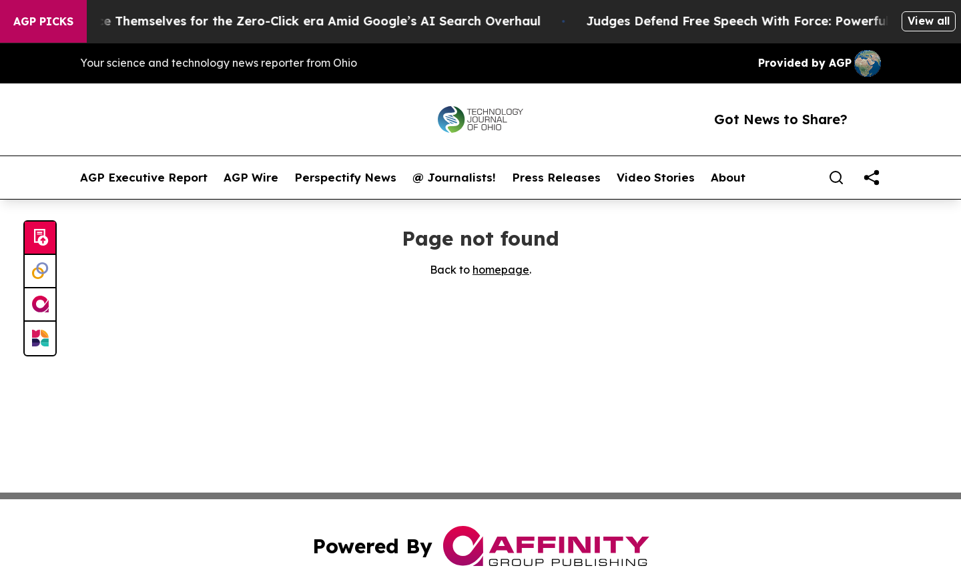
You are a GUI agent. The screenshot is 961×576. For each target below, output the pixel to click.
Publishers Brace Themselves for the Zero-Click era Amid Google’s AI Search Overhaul (288, 21)
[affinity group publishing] (40, 305)
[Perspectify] (40, 271)
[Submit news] (40, 238)
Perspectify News (345, 177)
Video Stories (656, 177)
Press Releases (556, 177)
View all (929, 20)
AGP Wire (251, 177)
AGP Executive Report (144, 177)
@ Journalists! (454, 177)
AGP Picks (43, 21)
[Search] (836, 177)
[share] (871, 177)
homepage (500, 269)
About (728, 177)
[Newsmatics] (40, 338)
